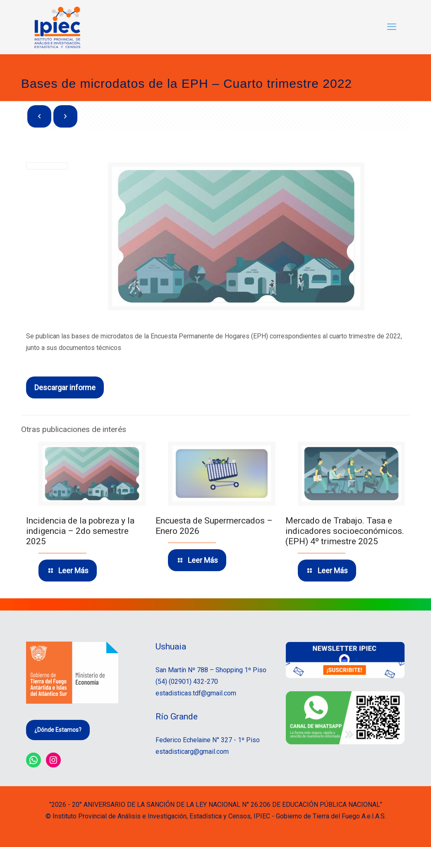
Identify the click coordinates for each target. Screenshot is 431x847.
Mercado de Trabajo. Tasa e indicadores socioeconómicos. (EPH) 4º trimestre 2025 (344, 531)
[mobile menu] (392, 27)
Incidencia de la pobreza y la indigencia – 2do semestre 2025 (80, 531)
